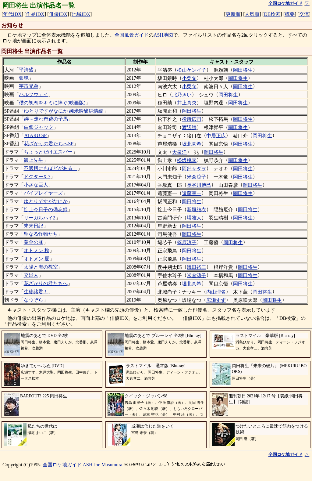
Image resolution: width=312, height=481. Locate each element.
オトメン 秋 (36, 250)
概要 (290, 14)
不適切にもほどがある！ (50, 168)
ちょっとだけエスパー (48, 151)
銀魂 (24, 78)
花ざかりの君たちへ (46, 283)
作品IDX (35, 14)
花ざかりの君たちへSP (48, 143)
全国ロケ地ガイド (62, 464)
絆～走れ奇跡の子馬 (46, 118)
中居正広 (216, 135)
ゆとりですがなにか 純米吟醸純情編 (63, 111)
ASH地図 (163, 35)
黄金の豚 (33, 242)
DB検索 (272, 14)
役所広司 (191, 119)
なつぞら (33, 299)
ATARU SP (35, 135)
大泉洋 (179, 152)
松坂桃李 (187, 160)
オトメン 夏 (36, 258)
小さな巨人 (36, 184)
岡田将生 (243, 70)
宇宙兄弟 (28, 86)
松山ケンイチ (191, 70)
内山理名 (216, 292)
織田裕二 (196, 267)
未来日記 (33, 225)
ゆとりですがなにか (46, 201)
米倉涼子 (196, 176)
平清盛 (26, 69)
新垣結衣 (196, 209)
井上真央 (187, 102)
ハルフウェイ (33, 94)
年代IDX (12, 14)
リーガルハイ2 (39, 217)
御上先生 (33, 160)
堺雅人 (194, 217)
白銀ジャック (38, 127)
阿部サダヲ (194, 168)
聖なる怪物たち (41, 234)
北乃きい (182, 94)
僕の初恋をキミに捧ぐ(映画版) (52, 102)
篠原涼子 (187, 242)
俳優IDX (58, 14)
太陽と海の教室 (41, 266)
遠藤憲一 (191, 193)
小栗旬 (189, 78)
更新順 (233, 14)
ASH (88, 464)
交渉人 (31, 275)
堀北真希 (191, 143)
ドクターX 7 (37, 176)
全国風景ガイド (132, 35)
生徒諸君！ (36, 291)
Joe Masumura (108, 464)
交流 (304, 14)
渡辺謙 (189, 127)
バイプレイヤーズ (43, 193)
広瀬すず (216, 300)
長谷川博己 (199, 185)
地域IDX (81, 14)
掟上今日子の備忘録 (46, 209)
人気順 (252, 14)
